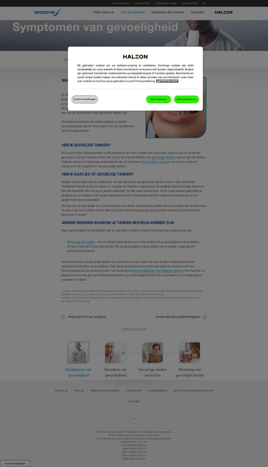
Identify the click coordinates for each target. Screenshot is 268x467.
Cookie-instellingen (85, 99)
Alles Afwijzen (159, 99)
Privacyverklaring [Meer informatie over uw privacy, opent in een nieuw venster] (167, 81)
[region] (135, 79)
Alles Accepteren (186, 99)
